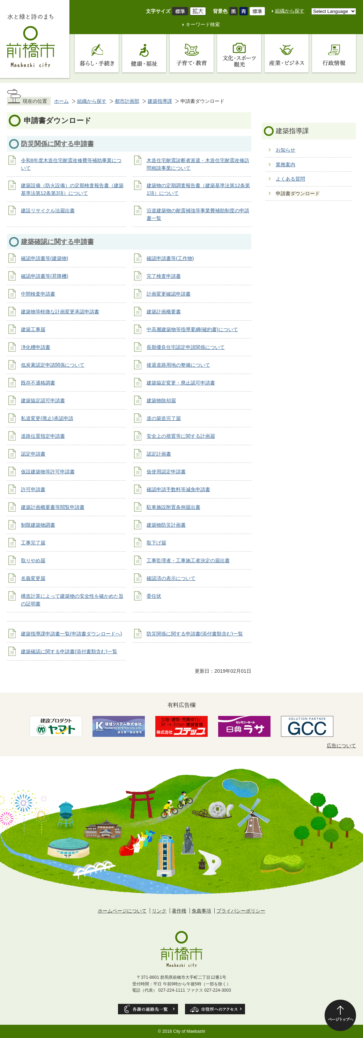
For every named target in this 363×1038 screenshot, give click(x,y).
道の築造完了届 (164, 418)
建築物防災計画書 (166, 525)
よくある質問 (290, 179)
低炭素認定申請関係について (52, 365)
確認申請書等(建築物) (44, 258)
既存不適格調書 (38, 383)
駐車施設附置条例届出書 (173, 507)
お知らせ (285, 150)
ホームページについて (122, 911)
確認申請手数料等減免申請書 (178, 489)
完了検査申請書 (164, 276)
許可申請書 (33, 489)
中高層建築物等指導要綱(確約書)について (192, 329)
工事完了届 (33, 542)
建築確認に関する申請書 (57, 241)
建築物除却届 (161, 400)
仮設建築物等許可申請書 (48, 471)
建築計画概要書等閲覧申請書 (52, 507)
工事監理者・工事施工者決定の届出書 (188, 560)
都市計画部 (127, 101)
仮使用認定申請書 (166, 471)
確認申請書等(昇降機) (44, 276)
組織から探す (289, 11)
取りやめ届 (33, 560)
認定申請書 (33, 454)
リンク (159, 911)
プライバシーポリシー (240, 911)
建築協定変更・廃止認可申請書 (181, 383)
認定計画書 (159, 454)
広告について (341, 745)
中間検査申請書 (38, 294)
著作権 (179, 911)
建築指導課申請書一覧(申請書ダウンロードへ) (71, 633)
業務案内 (285, 164)
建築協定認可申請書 (43, 400)
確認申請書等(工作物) (170, 258)
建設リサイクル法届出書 (48, 210)
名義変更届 (33, 578)
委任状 (154, 596)
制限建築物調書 (38, 525)
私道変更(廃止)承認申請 (47, 418)
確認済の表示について (171, 578)
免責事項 (201, 911)
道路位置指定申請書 (43, 436)
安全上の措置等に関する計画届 (181, 436)
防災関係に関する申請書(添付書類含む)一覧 (195, 633)
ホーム (61, 101)
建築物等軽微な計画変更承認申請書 (60, 311)
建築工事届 (33, 329)
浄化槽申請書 (35, 347)
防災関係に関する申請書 (57, 143)
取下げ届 (156, 542)
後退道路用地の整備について (178, 365)
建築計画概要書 (164, 311)
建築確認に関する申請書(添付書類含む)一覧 (69, 651)
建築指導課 (160, 101)
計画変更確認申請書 (169, 294)
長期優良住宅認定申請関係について (186, 347)
